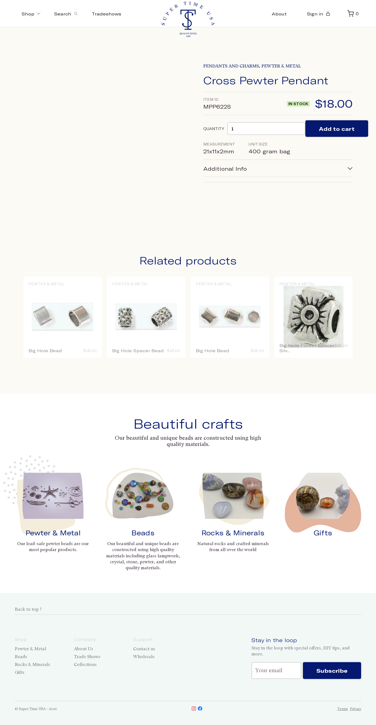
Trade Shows (87, 656)
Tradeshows (106, 13)
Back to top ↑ (28, 609)
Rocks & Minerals (232, 533)
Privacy (355, 709)
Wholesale (144, 656)
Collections (85, 664)
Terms (342, 709)
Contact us (144, 648)
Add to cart (337, 128)
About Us (83, 648)
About (279, 13)
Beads (143, 533)
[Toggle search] (66, 13)
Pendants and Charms (231, 66)
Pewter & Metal (281, 66)
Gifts (323, 533)
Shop (31, 13)
